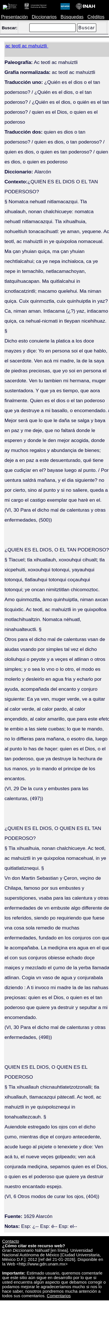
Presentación (14, 16)
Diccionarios (44, 16)
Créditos (95, 16)
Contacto (10, 1241)
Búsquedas (72, 16)
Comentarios (59, 1296)
